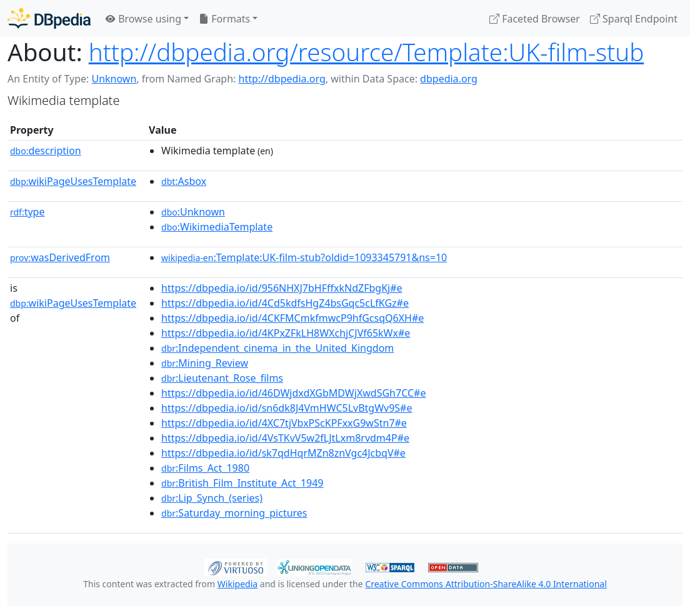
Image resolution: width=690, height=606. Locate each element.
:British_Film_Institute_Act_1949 (242, 483)
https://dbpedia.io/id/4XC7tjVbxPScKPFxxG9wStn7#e (284, 423)
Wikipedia (238, 584)
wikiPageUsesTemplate (73, 181)
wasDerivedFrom (60, 257)
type (27, 212)
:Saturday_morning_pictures (234, 513)
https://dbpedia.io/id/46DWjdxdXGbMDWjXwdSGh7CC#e (293, 393)
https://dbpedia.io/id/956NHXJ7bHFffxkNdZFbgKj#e (281, 288)
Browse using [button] (143, 19)
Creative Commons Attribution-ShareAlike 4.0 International (485, 584)
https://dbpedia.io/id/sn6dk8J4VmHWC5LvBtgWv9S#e (286, 408)
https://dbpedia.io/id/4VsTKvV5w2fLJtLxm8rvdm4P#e (285, 438)
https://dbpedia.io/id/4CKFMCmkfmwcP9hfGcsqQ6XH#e (292, 318)
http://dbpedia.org (282, 79)
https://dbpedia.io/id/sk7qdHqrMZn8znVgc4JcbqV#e (283, 453)
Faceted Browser (534, 19)
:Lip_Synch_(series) (211, 498)
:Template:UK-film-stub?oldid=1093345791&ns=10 (304, 257)
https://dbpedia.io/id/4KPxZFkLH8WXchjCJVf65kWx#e (285, 333)
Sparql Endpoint (634, 19)
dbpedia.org (449, 79)
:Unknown (193, 212)
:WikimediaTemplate (216, 227)
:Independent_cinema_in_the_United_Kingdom (277, 348)
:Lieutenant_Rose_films (222, 378)
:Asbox (183, 181)
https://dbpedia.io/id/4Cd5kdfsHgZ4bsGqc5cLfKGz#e (285, 303)
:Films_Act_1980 (205, 468)
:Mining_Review (204, 363)
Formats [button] (224, 19)
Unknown (113, 79)
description (45, 150)
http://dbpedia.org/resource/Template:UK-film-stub (366, 52)
